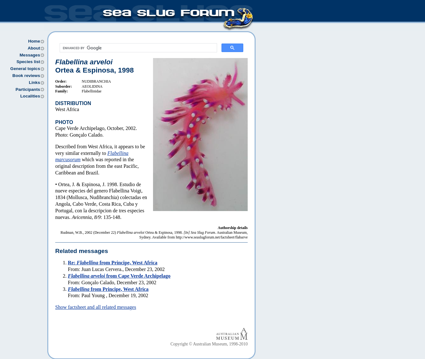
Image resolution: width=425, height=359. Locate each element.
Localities (30, 96)
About (34, 48)
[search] (138, 48)
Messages (30, 55)
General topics (25, 68)
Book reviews (26, 75)
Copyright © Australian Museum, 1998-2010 (209, 344)
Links (34, 82)
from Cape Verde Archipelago (119, 276)
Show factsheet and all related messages (95, 307)
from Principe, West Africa (108, 289)
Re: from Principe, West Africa (112, 262)
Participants (27, 89)
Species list (28, 61)
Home (34, 41)
